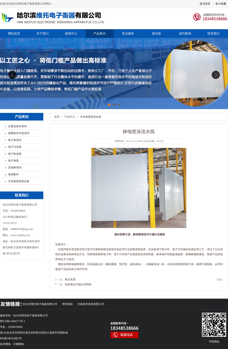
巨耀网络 (18, 344)
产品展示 (99, 33)
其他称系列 (14, 167)
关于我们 (42, 33)
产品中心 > (72, 116)
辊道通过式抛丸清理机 (78, 284)
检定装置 (70, 279)
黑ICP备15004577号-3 (12, 321)
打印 (219, 279)
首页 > (59, 116)
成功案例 (185, 33)
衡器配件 (13, 174)
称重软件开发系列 (18, 133)
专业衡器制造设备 (18, 181)
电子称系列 (14, 140)
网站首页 (14, 33)
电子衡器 (13, 160)
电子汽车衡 (14, 147)
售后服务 (128, 33)
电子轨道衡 (14, 153)
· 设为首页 (203, 3)
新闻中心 (71, 33)
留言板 (156, 33)
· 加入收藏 (219, 3)
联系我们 (213, 33)
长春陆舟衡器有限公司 (91, 304)
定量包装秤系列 (17, 126)
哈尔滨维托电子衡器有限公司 (40, 304)
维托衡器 (67, 304)
